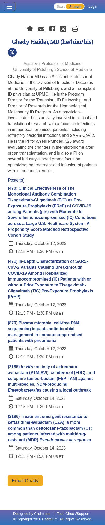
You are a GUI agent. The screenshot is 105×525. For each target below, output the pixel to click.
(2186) (50, 428)
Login (92, 6)
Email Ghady (25, 480)
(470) (52, 212)
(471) (50, 279)
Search (74, 7)
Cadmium (42, 514)
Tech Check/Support (73, 514)
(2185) (51, 378)
